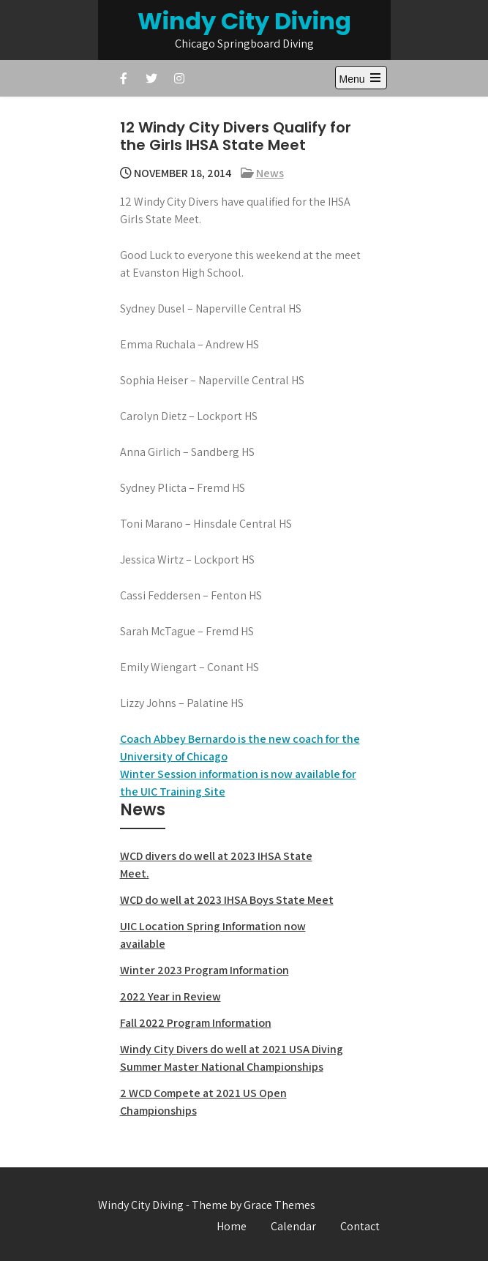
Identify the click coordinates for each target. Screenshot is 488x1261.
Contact (360, 1226)
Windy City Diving (244, 20)
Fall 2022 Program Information (195, 1022)
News (270, 173)
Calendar (293, 1226)
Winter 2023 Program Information (204, 970)
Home (232, 1226)
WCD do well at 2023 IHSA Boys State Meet (227, 900)
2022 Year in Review (170, 996)
